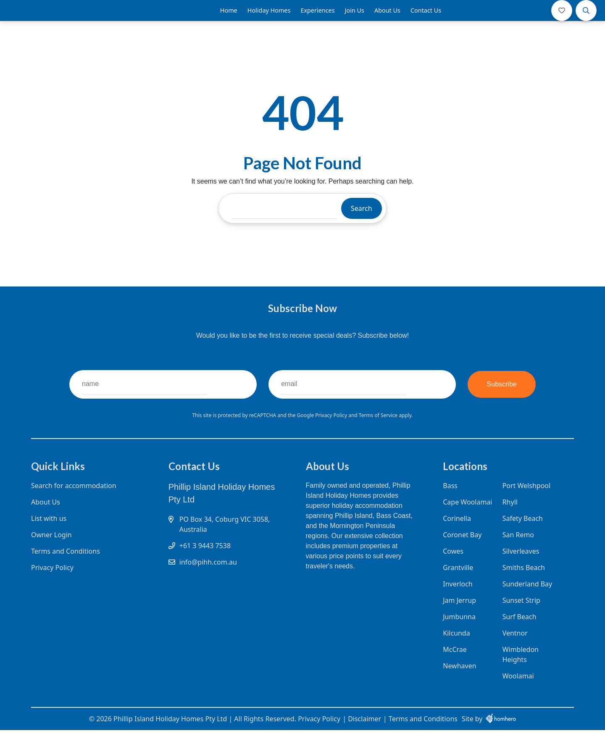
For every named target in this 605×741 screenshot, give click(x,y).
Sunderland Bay (526, 598)
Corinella (457, 532)
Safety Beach (521, 532)
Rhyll (508, 516)
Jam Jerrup (459, 614)
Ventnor (513, 647)
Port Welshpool (525, 500)
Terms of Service (379, 427)
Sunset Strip (520, 614)
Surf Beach (518, 631)
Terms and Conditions (65, 565)
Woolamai (516, 690)
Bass (450, 500)
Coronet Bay (462, 549)
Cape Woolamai (467, 516)
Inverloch (457, 598)
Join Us (354, 17)
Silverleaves (519, 565)
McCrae (455, 663)
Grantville (458, 581)
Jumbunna (459, 631)
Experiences (317, 17)
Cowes (453, 565)
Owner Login (51, 549)
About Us (387, 17)
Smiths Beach (522, 581)
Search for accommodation (73, 500)
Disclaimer (364, 729)
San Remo (516, 549)
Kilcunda (456, 647)
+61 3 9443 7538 (205, 560)
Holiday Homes (269, 17)
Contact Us (425, 17)
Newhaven (459, 680)
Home (228, 17)
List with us (48, 532)
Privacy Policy (331, 427)
